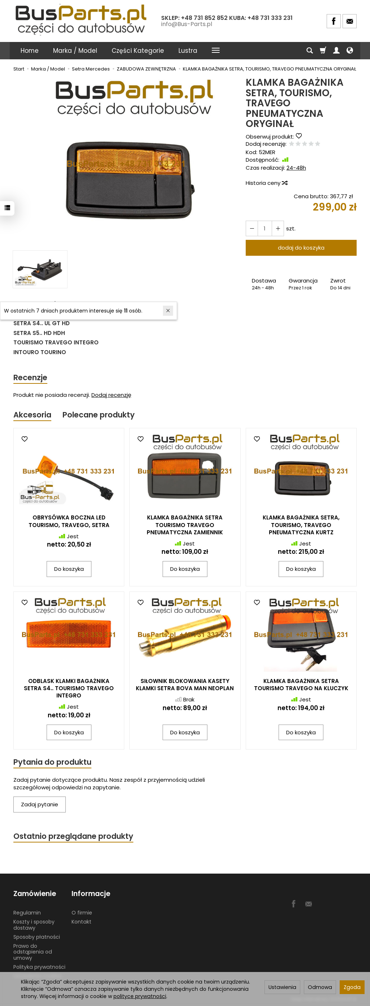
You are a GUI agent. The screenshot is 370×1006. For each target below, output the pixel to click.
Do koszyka (69, 569)
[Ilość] (265, 228)
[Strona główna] (82, 20)
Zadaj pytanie (39, 804)
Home (30, 50)
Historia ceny (266, 183)
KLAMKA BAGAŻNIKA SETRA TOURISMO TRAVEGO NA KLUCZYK (301, 684)
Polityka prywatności (39, 967)
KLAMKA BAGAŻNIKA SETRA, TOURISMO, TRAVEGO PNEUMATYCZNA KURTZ (301, 525)
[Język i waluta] (350, 50)
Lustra (187, 50)
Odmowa (320, 987)
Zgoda (352, 987)
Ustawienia (282, 987)
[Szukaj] (310, 50)
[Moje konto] (336, 50)
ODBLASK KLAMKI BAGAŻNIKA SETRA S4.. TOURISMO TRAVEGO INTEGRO (69, 688)
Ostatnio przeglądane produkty (73, 836)
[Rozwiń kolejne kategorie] (216, 50)
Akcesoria (32, 414)
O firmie (82, 912)
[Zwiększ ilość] (252, 228)
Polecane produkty (99, 414)
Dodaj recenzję (111, 395)
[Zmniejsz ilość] (278, 228)
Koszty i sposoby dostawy (34, 924)
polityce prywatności (139, 996)
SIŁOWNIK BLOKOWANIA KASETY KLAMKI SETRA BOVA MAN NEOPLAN (185, 684)
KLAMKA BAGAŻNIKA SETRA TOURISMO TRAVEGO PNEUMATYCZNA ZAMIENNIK (185, 525)
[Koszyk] (323, 50)
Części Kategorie (138, 50)
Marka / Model (75, 50)
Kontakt (81, 921)
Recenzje (30, 377)
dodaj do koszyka (301, 247)
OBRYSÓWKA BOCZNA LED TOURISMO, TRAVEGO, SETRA (69, 521)
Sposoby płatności (36, 937)
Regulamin (27, 912)
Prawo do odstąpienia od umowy (32, 952)
